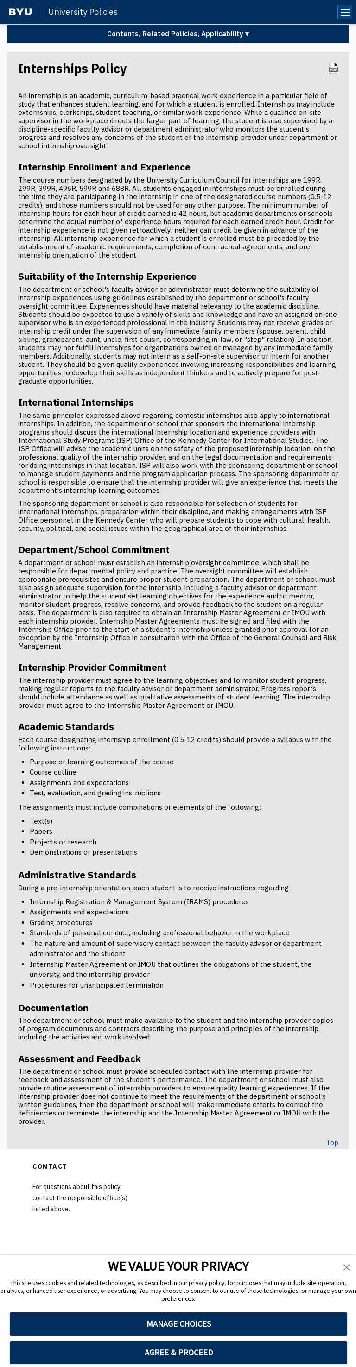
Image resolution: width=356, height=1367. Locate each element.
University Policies (83, 12)
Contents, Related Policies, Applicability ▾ (178, 33)
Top (332, 1142)
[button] (346, 1267)
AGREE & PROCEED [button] (179, 1352)
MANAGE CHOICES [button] (178, 1323)
